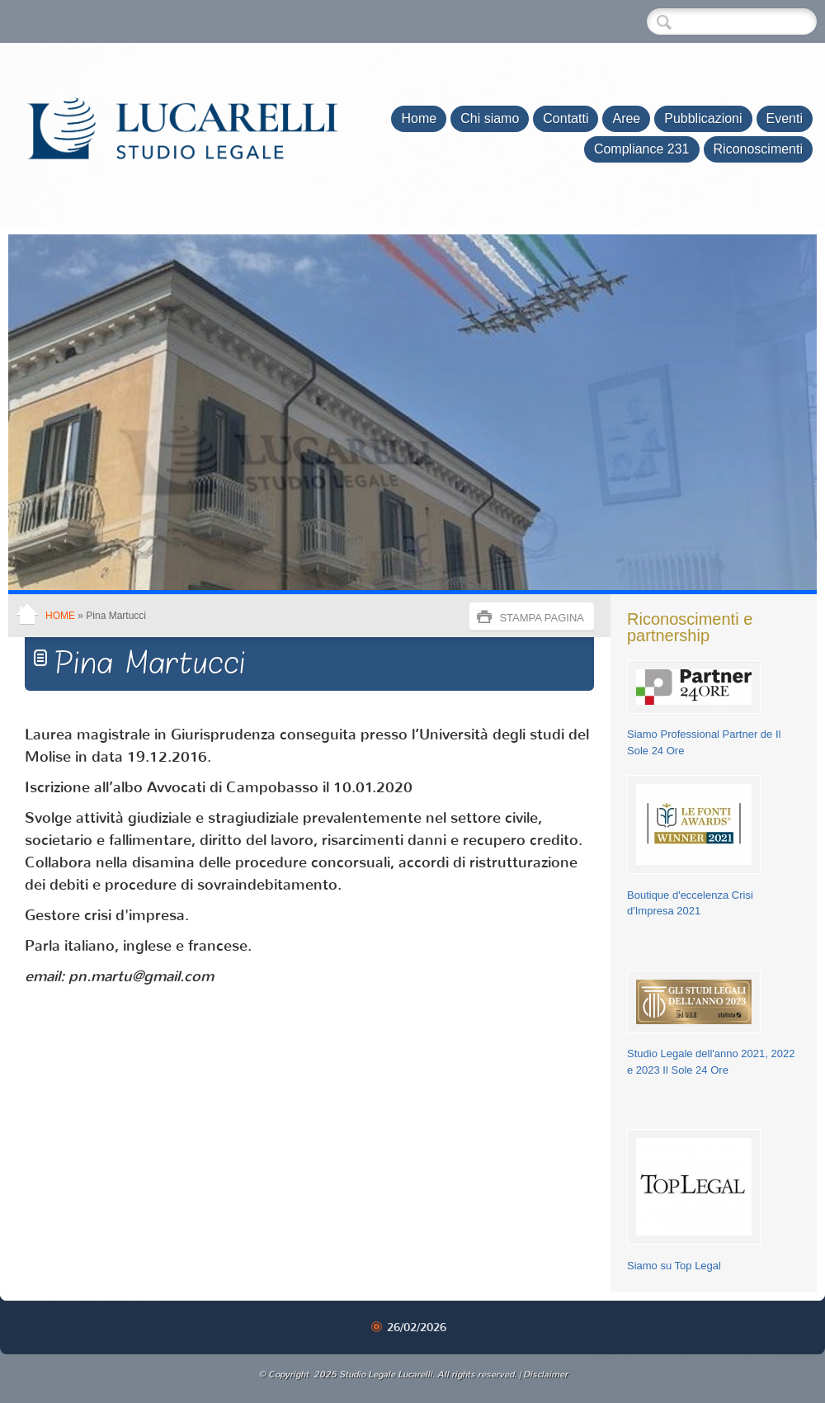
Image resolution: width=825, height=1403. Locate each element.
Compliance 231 (642, 149)
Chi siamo (489, 118)
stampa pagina (541, 618)
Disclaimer (545, 1374)
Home (418, 118)
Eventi (784, 118)
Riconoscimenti (758, 149)
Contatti (565, 118)
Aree (626, 118)
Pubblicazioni (703, 118)
